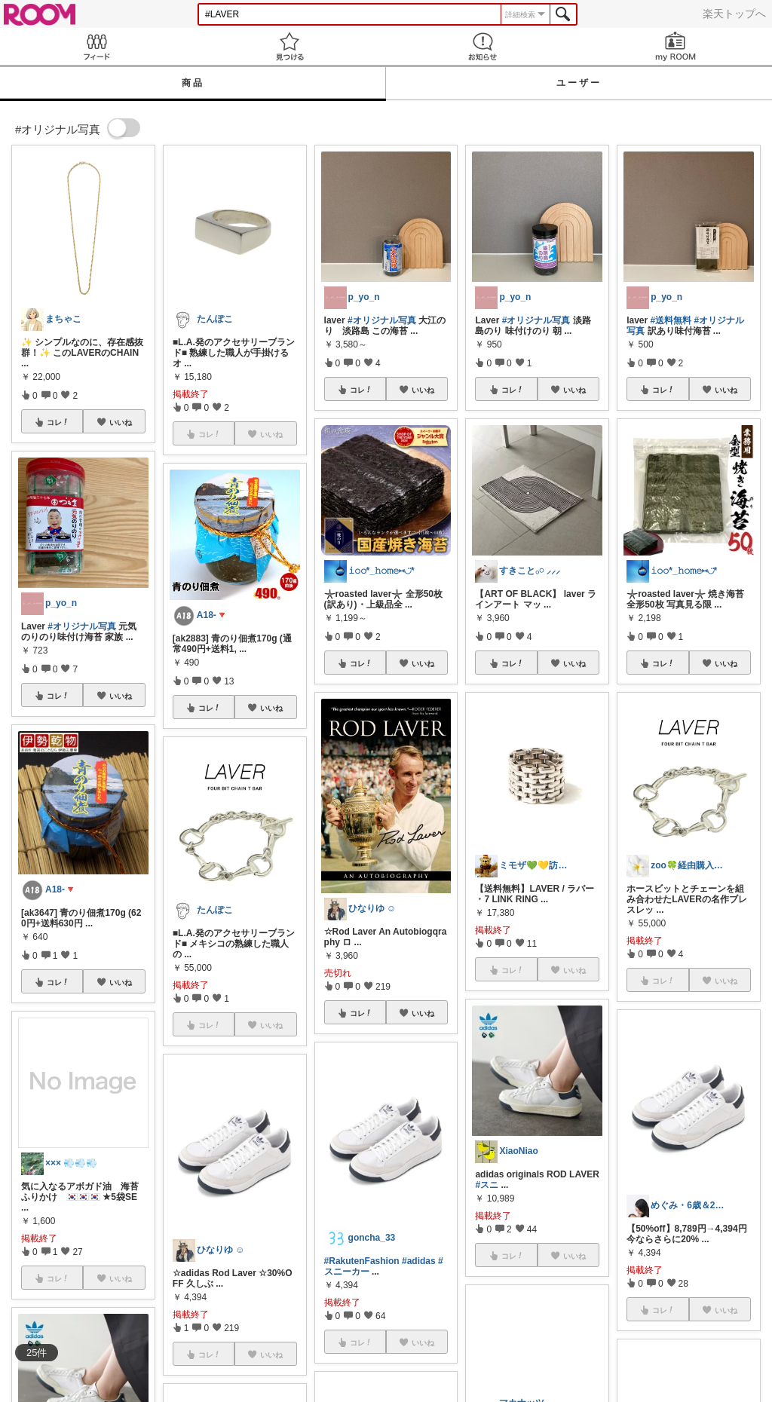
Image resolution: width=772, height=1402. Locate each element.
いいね (120, 422)
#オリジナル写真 (81, 626)
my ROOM (675, 46)
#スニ (486, 1185)
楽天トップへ (734, 14)
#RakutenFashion (362, 1261)
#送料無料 (671, 320)
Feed (96, 46)
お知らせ (482, 46)
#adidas (419, 1261)
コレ (58, 422)
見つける (289, 46)
